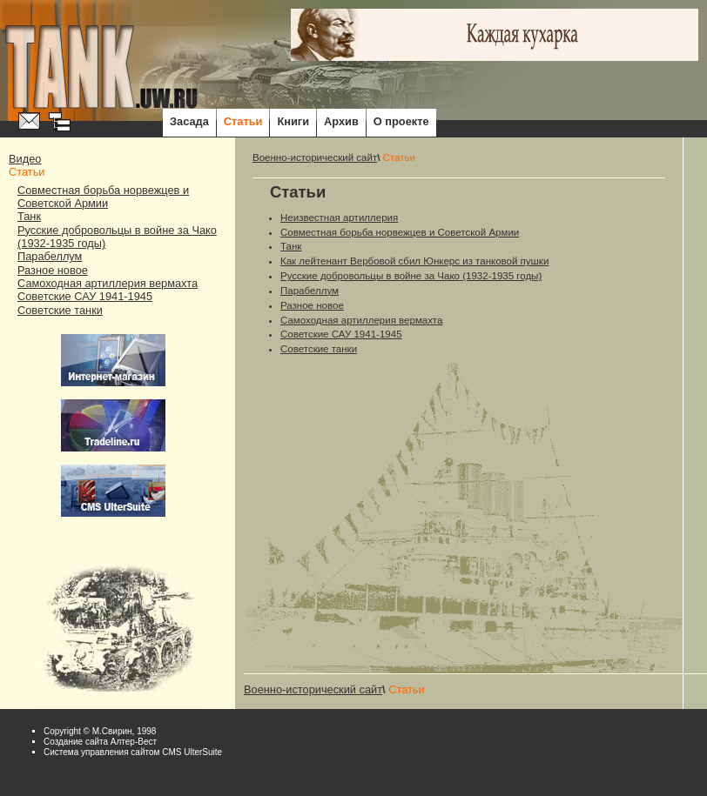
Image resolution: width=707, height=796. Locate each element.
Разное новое (52, 270)
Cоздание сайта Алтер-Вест (100, 741)
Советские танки (60, 310)
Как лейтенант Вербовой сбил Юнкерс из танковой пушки (414, 261)
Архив (341, 121)
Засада (189, 121)
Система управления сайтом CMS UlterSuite (133, 752)
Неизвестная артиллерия (339, 217)
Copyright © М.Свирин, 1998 (100, 731)
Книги (293, 121)
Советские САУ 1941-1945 (84, 296)
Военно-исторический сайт (314, 157)
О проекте (401, 121)
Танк (29, 216)
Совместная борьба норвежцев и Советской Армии (103, 197)
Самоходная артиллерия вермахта (107, 283)
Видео (25, 158)
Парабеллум (49, 256)
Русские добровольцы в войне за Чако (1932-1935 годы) (411, 276)
